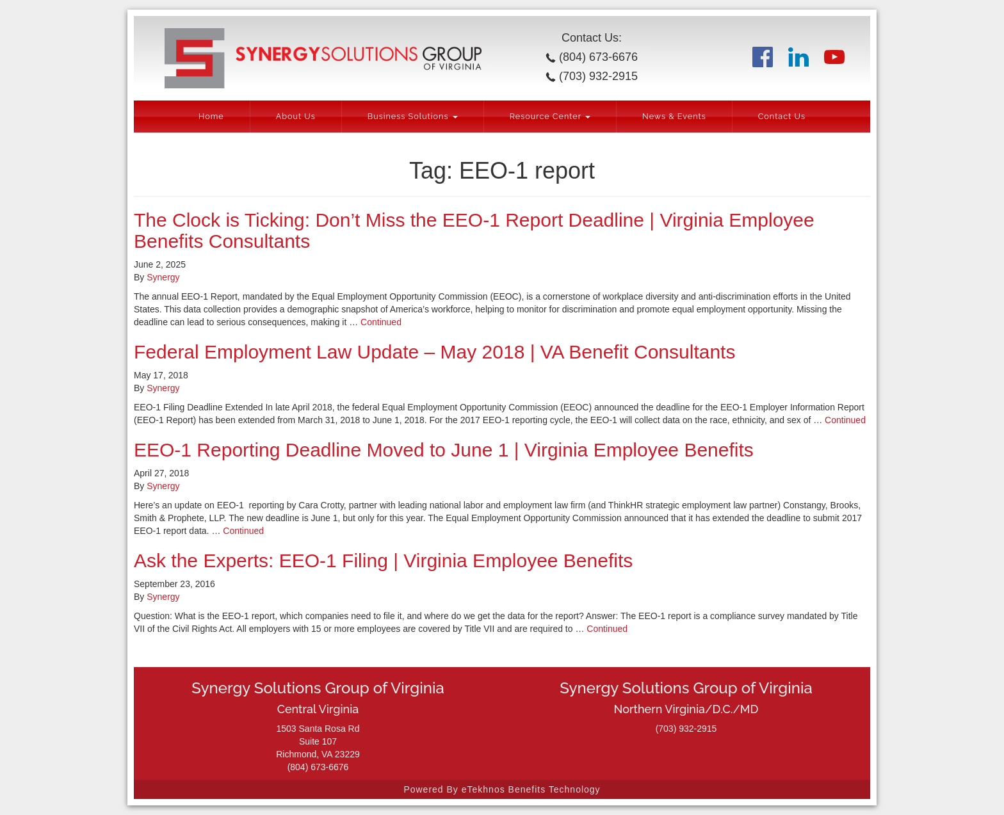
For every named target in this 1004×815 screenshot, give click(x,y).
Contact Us (782, 116)
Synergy (163, 277)
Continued (380, 322)
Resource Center (550, 116)
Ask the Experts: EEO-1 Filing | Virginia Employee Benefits (383, 560)
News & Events (674, 116)
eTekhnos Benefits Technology (531, 789)
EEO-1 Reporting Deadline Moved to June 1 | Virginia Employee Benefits (444, 449)
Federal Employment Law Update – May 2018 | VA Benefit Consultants (434, 351)
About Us (296, 116)
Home (211, 116)
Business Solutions (413, 116)
